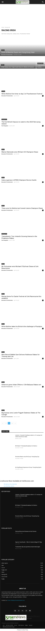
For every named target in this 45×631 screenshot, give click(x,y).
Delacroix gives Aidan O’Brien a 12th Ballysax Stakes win (21, 385)
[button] (2, 2)
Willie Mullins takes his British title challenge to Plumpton (22, 326)
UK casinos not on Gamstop (10, 484)
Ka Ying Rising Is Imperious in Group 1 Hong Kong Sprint (28, 467)
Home (3, 27)
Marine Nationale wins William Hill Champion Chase (20, 152)
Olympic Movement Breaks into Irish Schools (25, 531)
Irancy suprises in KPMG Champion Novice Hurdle (19, 180)
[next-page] (15, 423)
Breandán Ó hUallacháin (7, 95)
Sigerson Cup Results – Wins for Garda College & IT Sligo (28, 542)
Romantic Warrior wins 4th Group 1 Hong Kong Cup (27, 456)
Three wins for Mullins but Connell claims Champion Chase (22, 208)
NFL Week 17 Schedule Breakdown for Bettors (26, 446)
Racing (3, 91)
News (3, 50)
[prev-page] (3, 423)
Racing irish (40, 63)
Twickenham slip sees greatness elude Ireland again (27, 546)
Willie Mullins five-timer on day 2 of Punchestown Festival (22, 94)
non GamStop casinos (9, 486)
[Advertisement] (22, 14)
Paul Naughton (5, 125)
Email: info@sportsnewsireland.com (16, 600)
